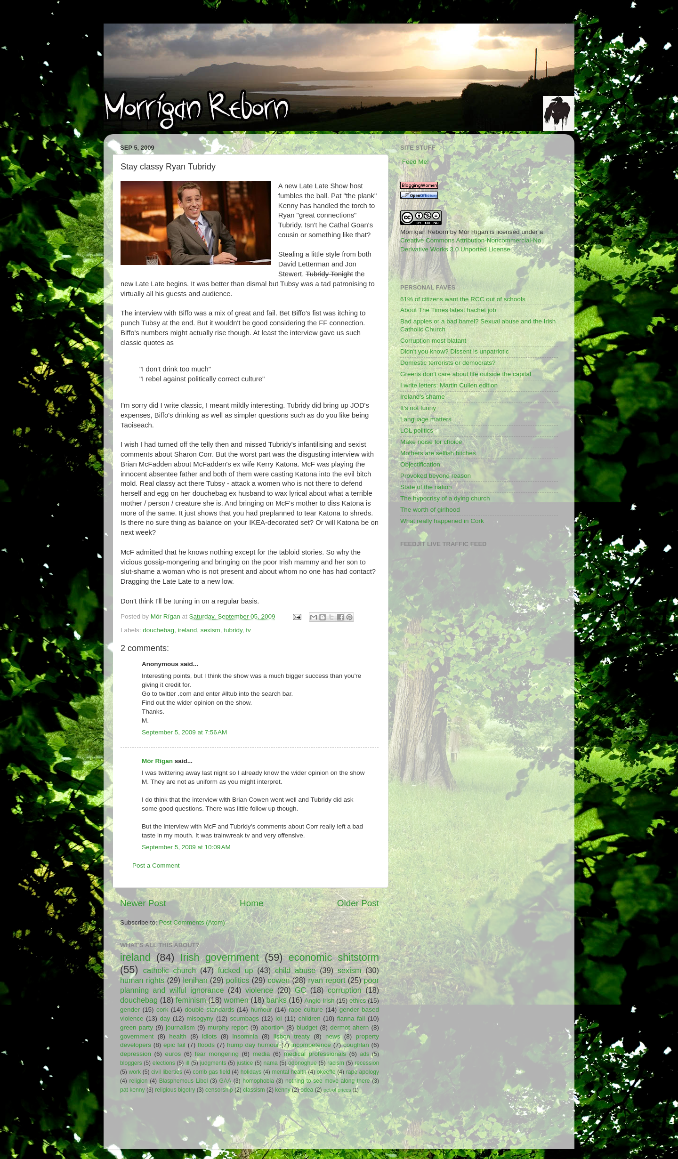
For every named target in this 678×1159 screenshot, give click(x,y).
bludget (307, 1027)
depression (135, 1053)
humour (261, 1009)
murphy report (228, 1027)
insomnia (245, 1036)
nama (270, 1063)
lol (278, 1018)
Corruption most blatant (433, 340)
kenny (282, 1090)
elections (164, 1063)
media (261, 1053)
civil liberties (166, 1072)
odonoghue (302, 1063)
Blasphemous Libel (183, 1081)
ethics (357, 1000)
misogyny (199, 1018)
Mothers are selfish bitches (438, 453)
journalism (180, 1027)
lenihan (195, 980)
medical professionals (315, 1053)
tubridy (233, 630)
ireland (187, 630)
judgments (213, 1063)
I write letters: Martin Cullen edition (449, 385)
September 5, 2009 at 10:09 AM (186, 847)
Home (251, 903)
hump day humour (253, 1044)
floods (206, 1044)
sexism (210, 630)
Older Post (358, 903)
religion (138, 1081)
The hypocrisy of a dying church (445, 498)
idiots (209, 1036)
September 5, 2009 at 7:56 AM (184, 732)
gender (130, 1009)
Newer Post (143, 903)
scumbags (244, 1018)
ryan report (326, 980)
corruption (345, 990)
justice (245, 1063)
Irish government (219, 957)
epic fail (174, 1044)
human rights (142, 980)
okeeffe (326, 1072)
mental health (289, 1072)
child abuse (295, 970)
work (135, 1072)
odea (306, 1090)
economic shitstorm (334, 957)
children (309, 1018)
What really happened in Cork (442, 520)
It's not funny (418, 407)
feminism (191, 1000)
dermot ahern (349, 1027)
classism (254, 1090)
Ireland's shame (422, 396)
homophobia (258, 1081)
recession (367, 1063)
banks (276, 1000)
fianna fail (351, 1018)
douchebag (158, 630)
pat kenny (132, 1090)
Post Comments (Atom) (192, 922)
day (165, 1018)
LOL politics (416, 430)
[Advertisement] (230, 1123)
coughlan (356, 1044)
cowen (278, 980)
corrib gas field (211, 1072)
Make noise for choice (431, 441)
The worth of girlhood (430, 509)
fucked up (235, 970)
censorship (219, 1090)
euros (173, 1053)
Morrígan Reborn (424, 231)
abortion (272, 1027)
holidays (251, 1072)
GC (300, 990)
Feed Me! (415, 161)
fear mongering (217, 1053)
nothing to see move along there (327, 1081)
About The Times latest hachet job (448, 310)
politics (237, 980)
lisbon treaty (292, 1036)
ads (364, 1054)
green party (136, 1027)
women (236, 1000)
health (177, 1036)
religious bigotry (175, 1090)
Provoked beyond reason (435, 475)
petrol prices (337, 1090)
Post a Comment (156, 865)
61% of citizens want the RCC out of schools (462, 299)
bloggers (131, 1063)
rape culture (306, 1009)
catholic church (169, 970)
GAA (225, 1081)
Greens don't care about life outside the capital (465, 374)
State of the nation (426, 487)
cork (162, 1009)
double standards (209, 1009)
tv (248, 630)
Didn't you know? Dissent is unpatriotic (454, 351)
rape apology (362, 1072)
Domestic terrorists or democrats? (448, 362)
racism (335, 1063)
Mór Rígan (157, 761)
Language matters (426, 419)
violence (259, 990)
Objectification (420, 464)
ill (187, 1063)
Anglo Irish (320, 1000)
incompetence (311, 1044)
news (332, 1036)
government (136, 1036)
